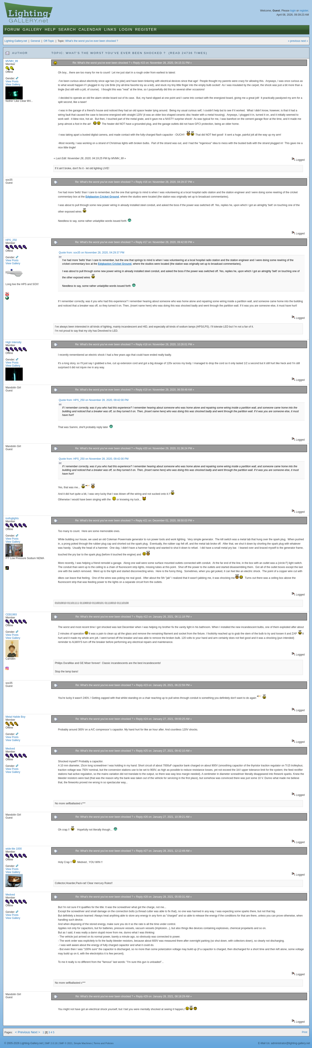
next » (304, 40)
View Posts (11, 81)
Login (125, 30)
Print (304, 1032)
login (293, 10)
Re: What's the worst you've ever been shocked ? (102, 62)
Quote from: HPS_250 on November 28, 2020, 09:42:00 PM (94, 400)
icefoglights (12, 518)
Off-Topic (49, 40)
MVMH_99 (11, 61)
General (35, 40)
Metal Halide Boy (15, 716)
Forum (12, 30)
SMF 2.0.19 (51, 1043)
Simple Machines (83, 1043)
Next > (35, 1032)
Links (110, 30)
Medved (10, 748)
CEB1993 (11, 614)
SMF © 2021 (65, 1043)
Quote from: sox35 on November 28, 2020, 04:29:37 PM (91, 252)
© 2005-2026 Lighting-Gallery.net (23, 1043)
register (303, 10)
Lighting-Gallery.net (15, 40)
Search (67, 30)
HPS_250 (11, 240)
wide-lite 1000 (13, 848)
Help (50, 30)
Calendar (90, 30)
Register (146, 30)
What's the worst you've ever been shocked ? (91, 40)
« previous (294, 40)
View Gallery (12, 84)
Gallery (32, 30)
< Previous (22, 1032)
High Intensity (13, 342)
